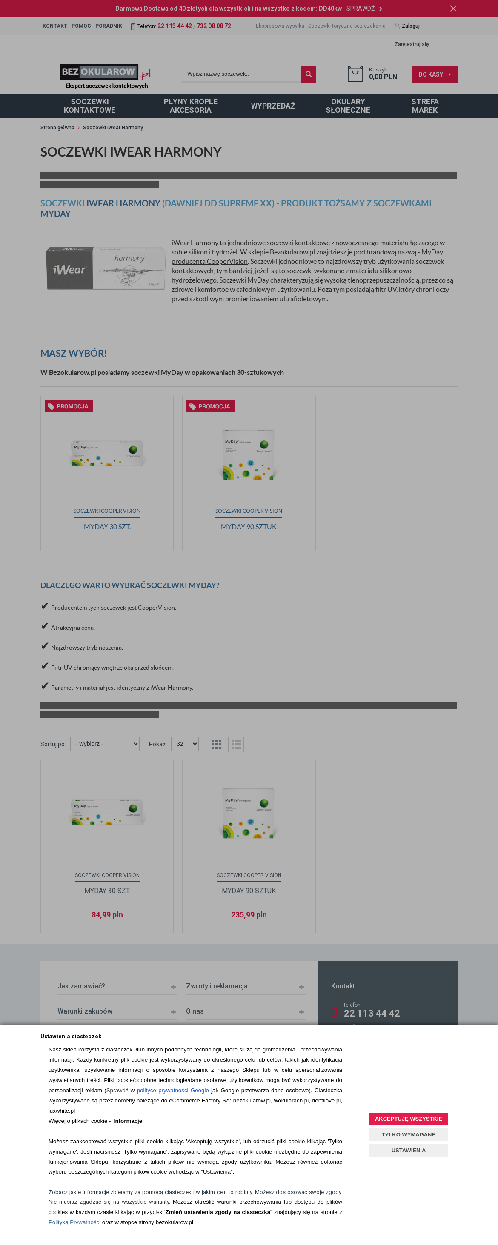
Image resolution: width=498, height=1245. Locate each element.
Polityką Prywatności (74, 1222)
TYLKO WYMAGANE (408, 1134)
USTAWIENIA (409, 1150)
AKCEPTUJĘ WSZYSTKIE (408, 1119)
